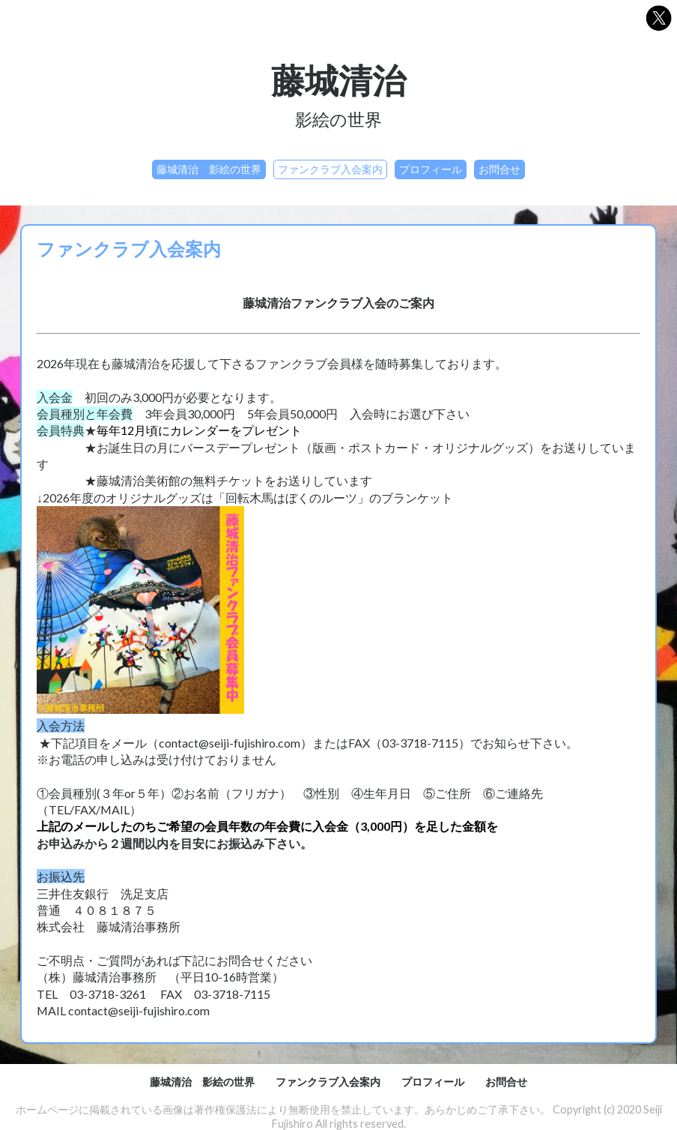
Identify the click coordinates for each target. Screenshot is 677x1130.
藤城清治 (338, 79)
